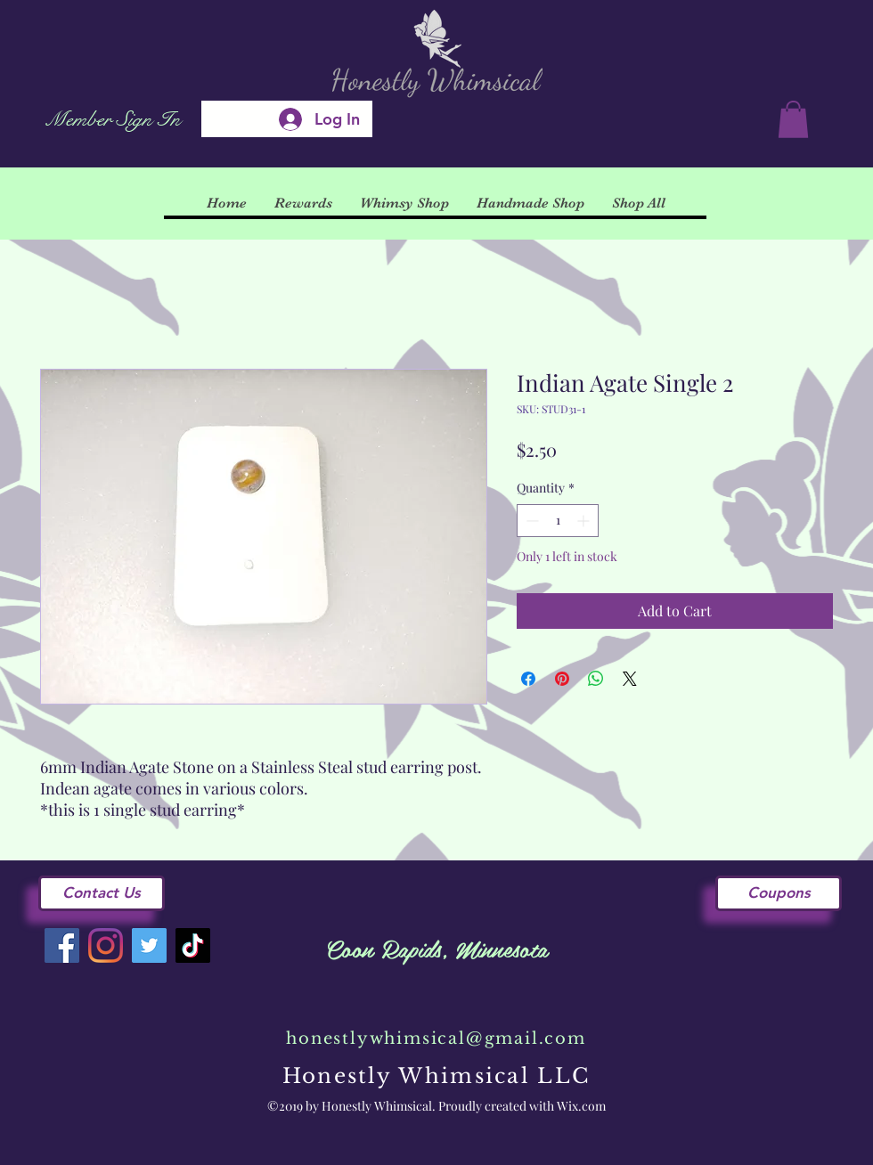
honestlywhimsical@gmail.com (436, 1038)
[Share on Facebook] (528, 678)
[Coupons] (778, 893)
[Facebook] (62, 945)
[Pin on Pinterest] (562, 678)
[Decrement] (530, 520)
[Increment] (585, 520)
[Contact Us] (101, 893)
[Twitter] (149, 945)
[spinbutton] (558, 520)
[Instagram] (105, 945)
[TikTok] (192, 945)
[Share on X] (629, 678)
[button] (793, 119)
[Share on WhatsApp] (596, 678)
